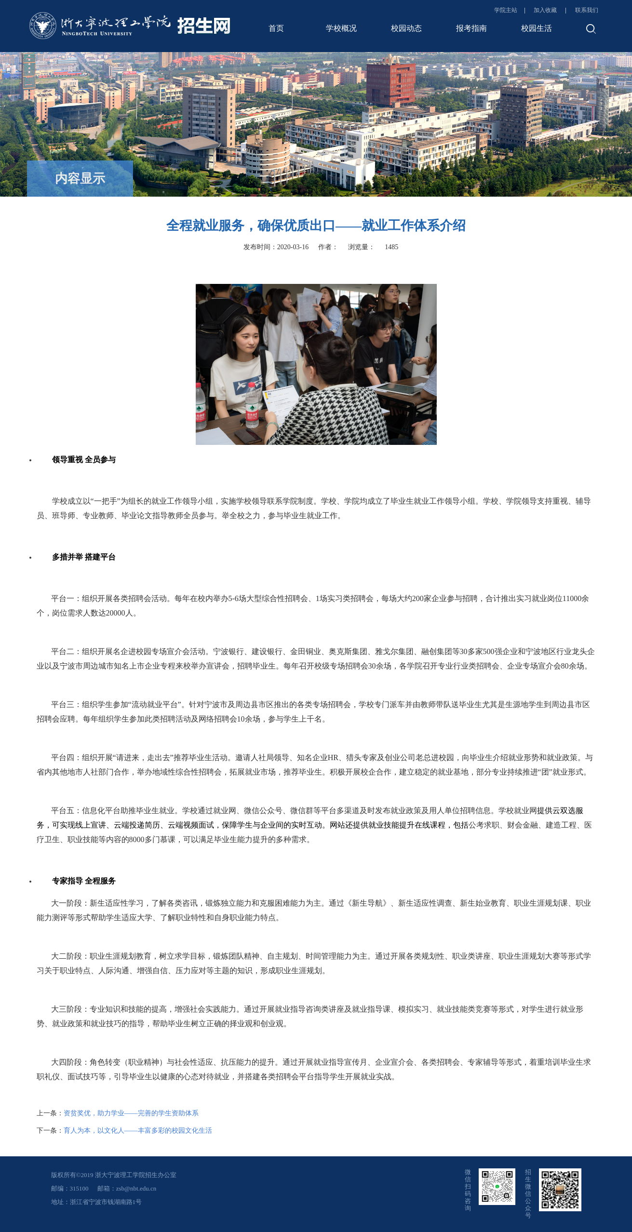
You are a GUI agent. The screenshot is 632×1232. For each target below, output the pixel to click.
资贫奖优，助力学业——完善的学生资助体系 (131, 1113)
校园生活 (536, 28)
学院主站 (505, 10)
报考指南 (471, 28)
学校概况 (341, 28)
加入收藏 (546, 10)
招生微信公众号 (528, 1193)
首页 (276, 28)
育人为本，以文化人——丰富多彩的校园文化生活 (138, 1130)
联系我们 (586, 10)
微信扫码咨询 (468, 1190)
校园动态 (406, 28)
